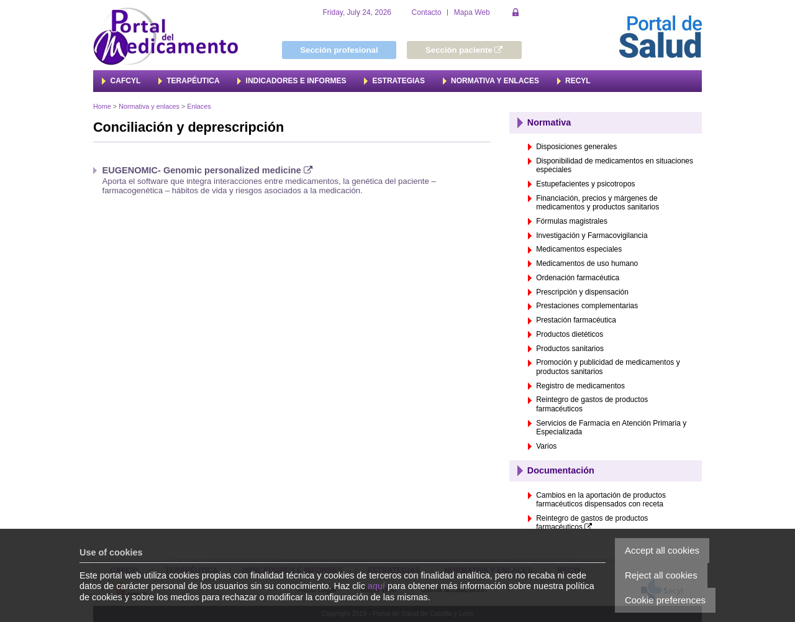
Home (102, 106)
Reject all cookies (661, 575)
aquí (376, 586)
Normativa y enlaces (149, 106)
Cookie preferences (665, 600)
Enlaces (199, 106)
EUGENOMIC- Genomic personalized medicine (207, 170)
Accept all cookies (662, 550)
